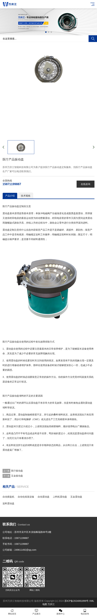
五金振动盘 (17, 475)
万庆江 (51, 604)
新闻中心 (61, 612)
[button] (46, 32)
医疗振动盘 (17, 470)
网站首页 (12, 612)
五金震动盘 (76, 496)
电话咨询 (85, 612)
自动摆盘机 (8, 496)
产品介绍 (10, 195)
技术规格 (25, 195)
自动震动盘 (43, 496)
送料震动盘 (8, 503)
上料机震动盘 (60, 496)
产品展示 (36, 612)
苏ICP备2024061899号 (76, 601)
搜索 (93, 38)
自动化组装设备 (26, 496)
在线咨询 (85, 184)
